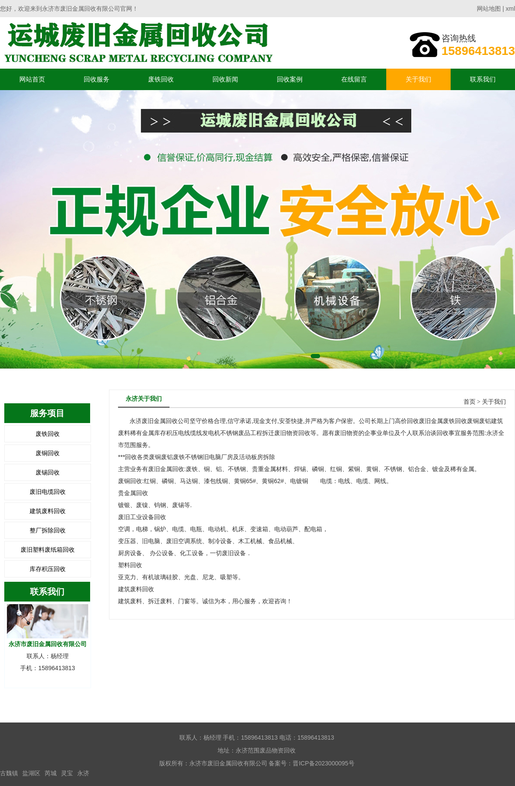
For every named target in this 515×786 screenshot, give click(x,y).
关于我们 (418, 79)
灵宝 (67, 773)
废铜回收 (48, 453)
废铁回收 (161, 79)
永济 (83, 773)
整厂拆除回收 (48, 530)
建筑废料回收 (48, 511)
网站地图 (489, 8)
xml (510, 8)
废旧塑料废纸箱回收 (48, 549)
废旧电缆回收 (48, 491)
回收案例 (290, 79)
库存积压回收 (48, 568)
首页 (470, 402)
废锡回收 (48, 472)
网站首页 (32, 79)
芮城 (51, 773)
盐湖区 (31, 773)
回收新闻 (225, 79)
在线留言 (354, 79)
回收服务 (96, 79)
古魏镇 (9, 773)
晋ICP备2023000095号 (323, 763)
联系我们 (483, 79)
